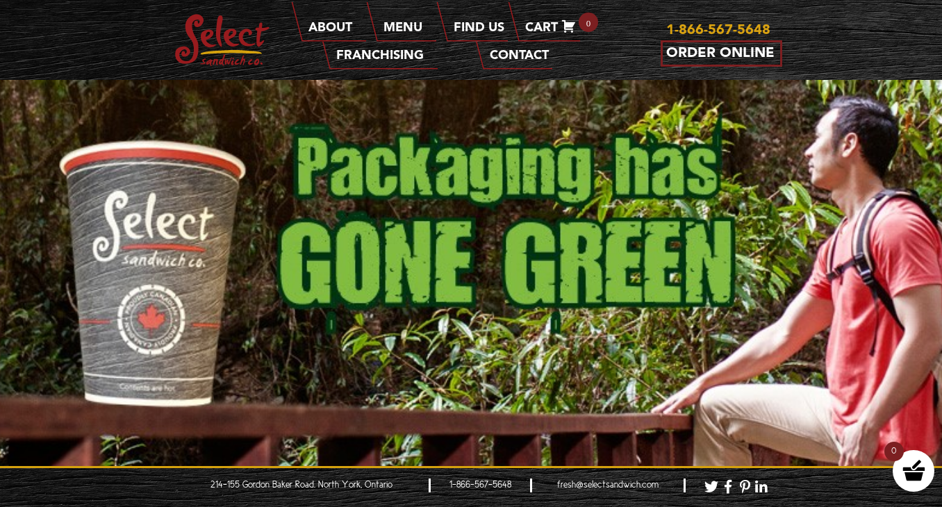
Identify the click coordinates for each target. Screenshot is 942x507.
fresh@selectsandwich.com (608, 485)
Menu (408, 28)
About (335, 28)
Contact (519, 55)
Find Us (479, 28)
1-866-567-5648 (480, 485)
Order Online (720, 53)
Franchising (385, 55)
